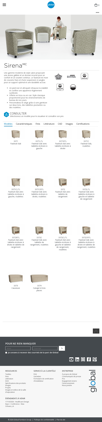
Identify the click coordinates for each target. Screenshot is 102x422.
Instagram (83, 359)
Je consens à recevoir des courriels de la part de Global (31, 352)
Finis (7, 376)
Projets (8, 388)
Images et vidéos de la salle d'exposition (15, 391)
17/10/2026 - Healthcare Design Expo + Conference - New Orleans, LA (17, 404)
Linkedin (77, 359)
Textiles (8, 374)
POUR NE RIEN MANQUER (20, 343)
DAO (7, 381)
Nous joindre (67, 385)
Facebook (89, 359)
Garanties (37, 376)
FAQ (35, 374)
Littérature (9, 379)
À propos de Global (69, 374)
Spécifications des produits (15, 383)
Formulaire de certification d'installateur (44, 380)
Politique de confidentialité (44, 420)
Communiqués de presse (71, 376)
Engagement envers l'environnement (69, 382)
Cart (96, 7)
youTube (71, 359)
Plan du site (61, 420)
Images (8, 385)
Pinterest (95, 359)
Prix (63, 379)
